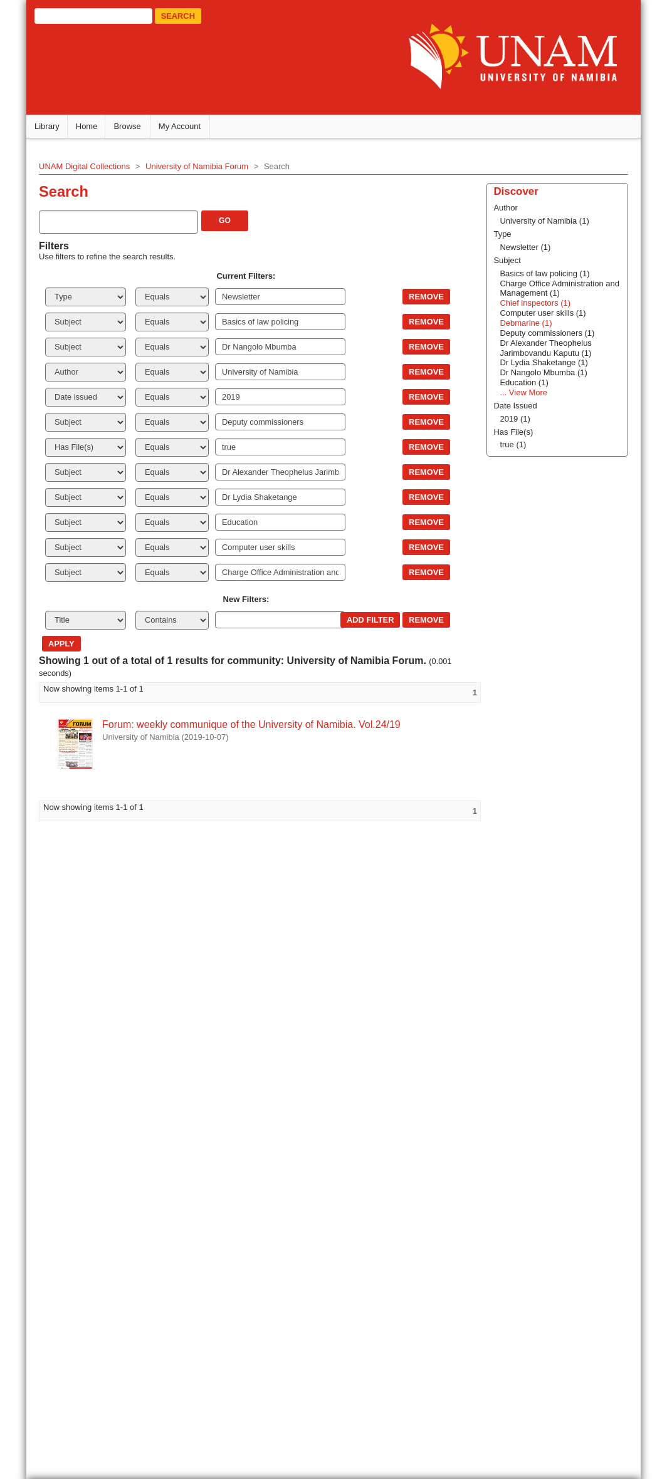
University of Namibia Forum (203, 168)
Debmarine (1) (509, 990)
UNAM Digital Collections (90, 168)
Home (93, 128)
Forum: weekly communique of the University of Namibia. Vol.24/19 (257, 726)
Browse (133, 128)
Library (53, 128)
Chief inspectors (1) (518, 970)
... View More (506, 1059)
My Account (186, 128)
